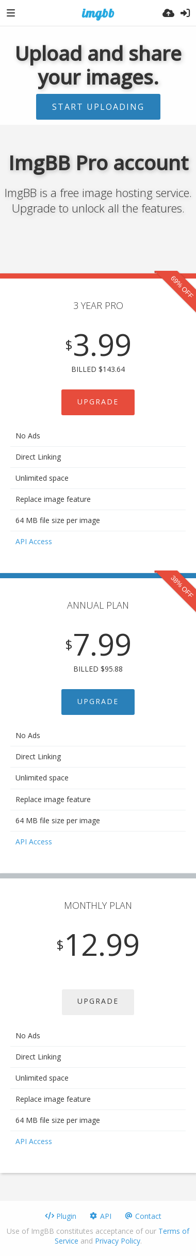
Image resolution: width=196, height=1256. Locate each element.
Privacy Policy (117, 1241)
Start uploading (98, 106)
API (100, 1216)
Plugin (60, 1216)
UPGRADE (98, 401)
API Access (33, 541)
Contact (142, 1216)
